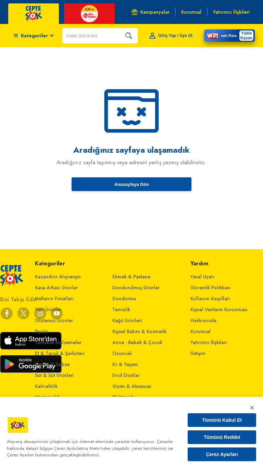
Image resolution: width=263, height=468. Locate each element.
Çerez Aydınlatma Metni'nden (82, 448)
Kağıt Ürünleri (127, 320)
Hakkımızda (203, 320)
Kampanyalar (151, 12)
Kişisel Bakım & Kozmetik (139, 331)
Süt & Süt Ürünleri (54, 375)
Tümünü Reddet (222, 437)
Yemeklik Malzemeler (58, 342)
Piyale (41, 331)
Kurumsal (200, 331)
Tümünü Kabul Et (222, 420)
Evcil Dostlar (125, 375)
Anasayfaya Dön (131, 184)
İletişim (197, 353)
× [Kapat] (252, 407)
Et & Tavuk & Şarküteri (59, 353)
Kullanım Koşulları (210, 298)
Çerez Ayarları (222, 454)
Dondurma (124, 298)
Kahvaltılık (46, 386)
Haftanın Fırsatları (54, 298)
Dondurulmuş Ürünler (136, 287)
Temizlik (121, 309)
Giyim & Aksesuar (131, 386)
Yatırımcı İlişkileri (208, 342)
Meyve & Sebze (52, 364)
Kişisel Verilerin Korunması (219, 309)
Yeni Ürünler (48, 309)
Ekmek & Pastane (131, 276)
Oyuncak (122, 353)
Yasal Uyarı (202, 276)
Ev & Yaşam (125, 364)
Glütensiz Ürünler (54, 320)
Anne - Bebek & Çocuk (137, 342)
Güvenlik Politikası (210, 287)
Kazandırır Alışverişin (58, 276)
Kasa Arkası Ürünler (56, 287)
